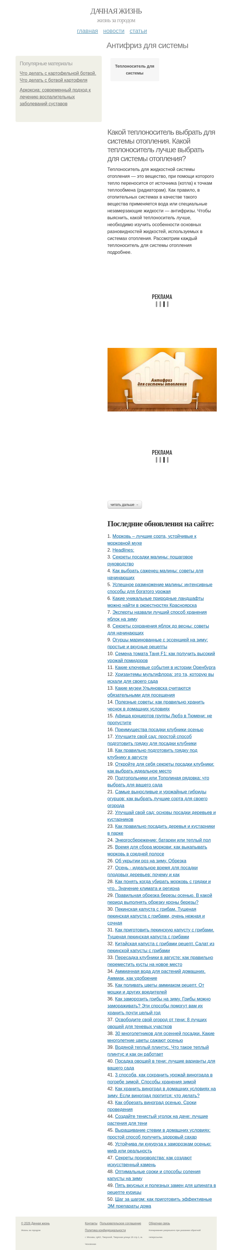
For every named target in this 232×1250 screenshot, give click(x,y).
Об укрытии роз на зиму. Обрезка (150, 860)
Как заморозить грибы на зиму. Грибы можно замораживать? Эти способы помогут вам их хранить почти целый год (159, 1005)
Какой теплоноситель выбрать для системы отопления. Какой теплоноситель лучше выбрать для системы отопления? (161, 145)
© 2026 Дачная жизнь (35, 1223)
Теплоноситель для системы (134, 69)
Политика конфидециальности (105, 1230)
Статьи (138, 31)
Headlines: (123, 550)
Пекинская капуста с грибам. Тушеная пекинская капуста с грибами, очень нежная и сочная (156, 916)
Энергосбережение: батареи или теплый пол (163, 840)
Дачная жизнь (116, 11)
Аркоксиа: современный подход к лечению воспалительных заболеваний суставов (55, 96)
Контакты (91, 1223)
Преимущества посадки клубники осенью (159, 729)
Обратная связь (159, 1223)
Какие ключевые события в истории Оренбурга (165, 667)
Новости (113, 31)
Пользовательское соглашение (120, 1223)
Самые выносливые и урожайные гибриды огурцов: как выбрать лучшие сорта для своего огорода (158, 798)
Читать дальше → (125, 505)
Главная (87, 31)
